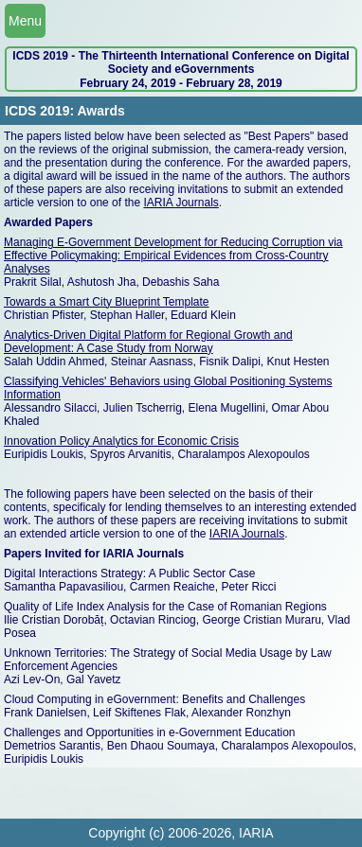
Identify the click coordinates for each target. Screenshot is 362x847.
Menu (25, 20)
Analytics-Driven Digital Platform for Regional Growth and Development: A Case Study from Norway (148, 341)
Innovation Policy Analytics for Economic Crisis (121, 441)
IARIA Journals (180, 202)
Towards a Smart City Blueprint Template (106, 302)
